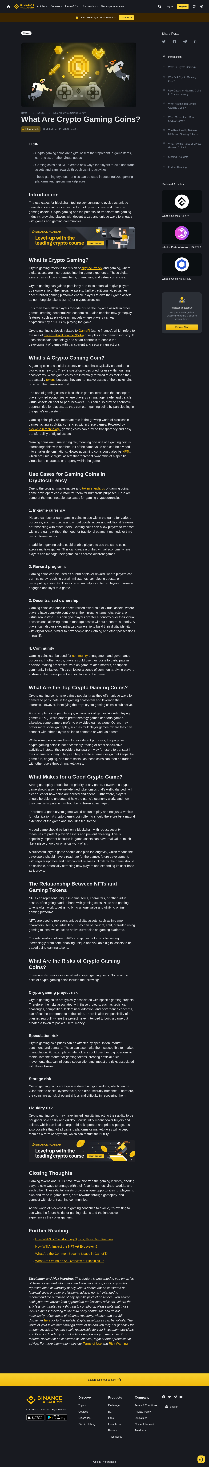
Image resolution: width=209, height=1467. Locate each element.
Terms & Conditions (146, 1405)
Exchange (114, 1405)
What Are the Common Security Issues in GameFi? (71, 1253)
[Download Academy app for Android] (56, 1417)
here (47, 1320)
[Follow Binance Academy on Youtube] (181, 1397)
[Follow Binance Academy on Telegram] (175, 1396)
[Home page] (24, 6)
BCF (110, 1411)
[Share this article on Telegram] (185, 41)
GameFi (84, 330)
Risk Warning (118, 1343)
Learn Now (126, 17)
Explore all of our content (104, 1379)
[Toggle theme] (201, 6)
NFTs (126, 451)
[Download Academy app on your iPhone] (35, 1417)
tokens (51, 379)
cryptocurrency (91, 268)
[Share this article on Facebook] (174, 41)
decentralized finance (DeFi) (64, 335)
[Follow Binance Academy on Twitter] (169, 1397)
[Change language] (194, 6)
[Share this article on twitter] (164, 41)
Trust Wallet (115, 1436)
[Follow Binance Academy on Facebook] (163, 1396)
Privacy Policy (143, 1411)
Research (113, 1430)
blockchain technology (44, 429)
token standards (93, 488)
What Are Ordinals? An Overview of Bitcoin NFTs (69, 1261)
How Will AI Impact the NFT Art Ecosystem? (66, 1246)
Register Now (182, 327)
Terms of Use (92, 1343)
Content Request (144, 1424)
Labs (111, 1418)
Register (183, 6)
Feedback (140, 1430)
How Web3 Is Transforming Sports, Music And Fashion (74, 1239)
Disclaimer (141, 1418)
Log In (169, 6)
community (80, 655)
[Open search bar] (158, 6)
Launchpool (114, 1424)
